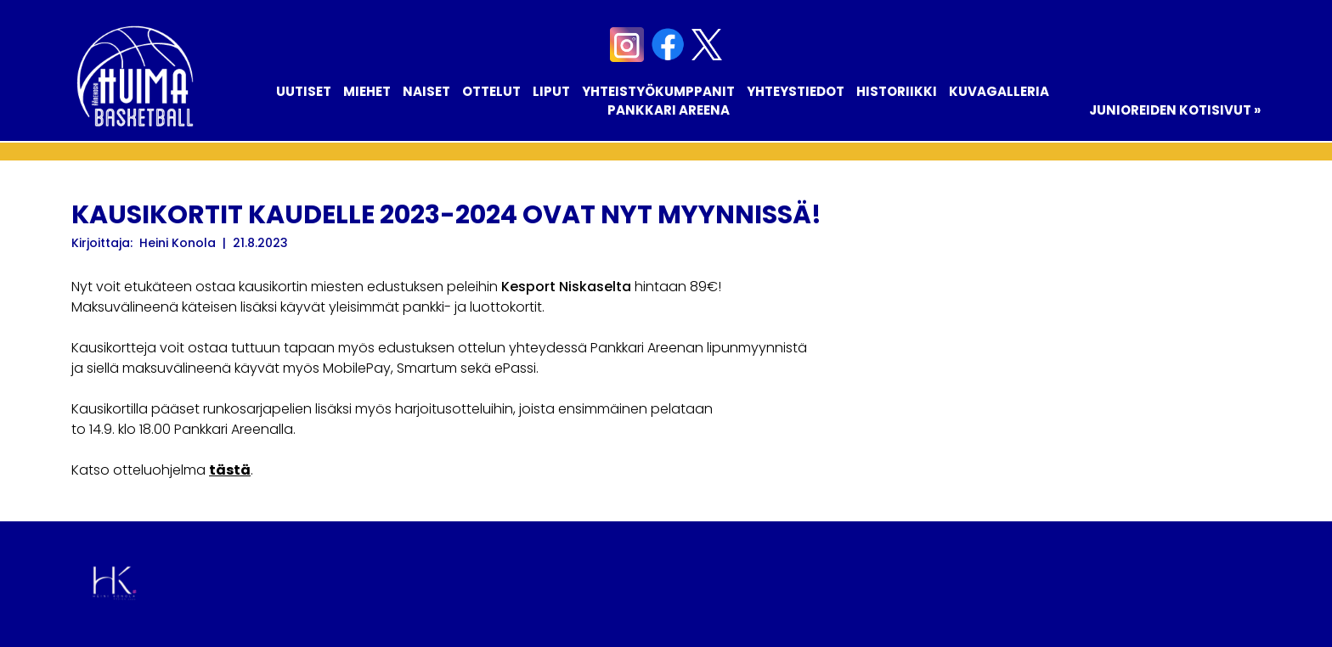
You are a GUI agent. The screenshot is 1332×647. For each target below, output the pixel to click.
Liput (551, 91)
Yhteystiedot (795, 91)
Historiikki (896, 91)
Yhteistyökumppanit (658, 91)
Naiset (426, 91)
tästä (230, 470)
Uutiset (303, 91)
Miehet (367, 91)
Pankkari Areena (668, 110)
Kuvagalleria (999, 91)
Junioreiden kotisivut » (1175, 110)
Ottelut (491, 91)
